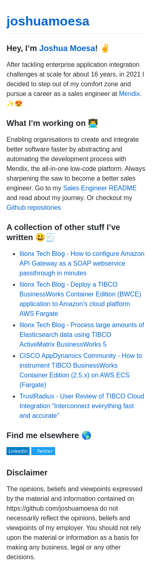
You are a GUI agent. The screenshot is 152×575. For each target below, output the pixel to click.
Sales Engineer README (100, 188)
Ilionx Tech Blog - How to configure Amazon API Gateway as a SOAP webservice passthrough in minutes (81, 263)
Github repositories (33, 207)
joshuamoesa (48, 21)
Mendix (129, 93)
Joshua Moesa (67, 48)
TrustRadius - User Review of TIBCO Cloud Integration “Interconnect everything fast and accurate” (81, 406)
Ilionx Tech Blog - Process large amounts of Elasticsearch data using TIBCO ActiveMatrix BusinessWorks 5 (81, 335)
